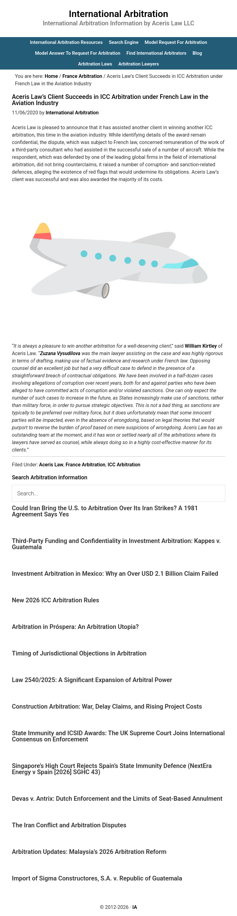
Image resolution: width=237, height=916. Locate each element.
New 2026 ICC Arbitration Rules (55, 600)
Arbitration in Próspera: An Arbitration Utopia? (75, 626)
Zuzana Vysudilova (60, 353)
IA (134, 907)
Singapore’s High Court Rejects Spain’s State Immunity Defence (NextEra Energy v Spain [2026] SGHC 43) (112, 769)
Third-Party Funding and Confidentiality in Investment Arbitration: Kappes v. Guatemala (116, 544)
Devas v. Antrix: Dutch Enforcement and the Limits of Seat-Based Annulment (117, 798)
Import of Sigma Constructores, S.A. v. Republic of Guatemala (97, 878)
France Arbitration (85, 465)
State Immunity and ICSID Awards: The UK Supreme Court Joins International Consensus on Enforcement (118, 736)
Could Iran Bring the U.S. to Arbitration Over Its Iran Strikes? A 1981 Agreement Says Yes (105, 511)
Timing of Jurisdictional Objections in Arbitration (79, 653)
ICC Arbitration (124, 465)
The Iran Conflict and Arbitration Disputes (69, 825)
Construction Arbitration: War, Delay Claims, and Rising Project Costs (107, 706)
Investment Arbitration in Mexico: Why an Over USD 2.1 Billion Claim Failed (115, 573)
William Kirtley (201, 346)
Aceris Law (51, 465)
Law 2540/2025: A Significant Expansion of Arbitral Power (92, 680)
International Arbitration (118, 13)
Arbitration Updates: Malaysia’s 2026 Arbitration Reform (89, 851)
